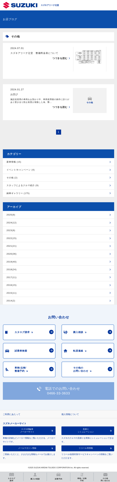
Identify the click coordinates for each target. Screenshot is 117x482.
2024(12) (12, 222)
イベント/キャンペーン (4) (21, 169)
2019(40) (12, 261)
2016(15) (12, 285)
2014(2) (11, 300)
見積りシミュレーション (86, 430)
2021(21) (12, 246)
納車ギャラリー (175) (18, 193)
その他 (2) (12, 177)
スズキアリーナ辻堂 (50, 5)
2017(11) (12, 277)
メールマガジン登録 (27, 448)
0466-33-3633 (58, 393)
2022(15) (12, 238)
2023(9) (11, 230)
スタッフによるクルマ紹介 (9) (23, 185)
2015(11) (12, 293)
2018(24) (12, 269)
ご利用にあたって (11, 414)
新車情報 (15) (14, 162)
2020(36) (12, 254)
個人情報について (70, 414)
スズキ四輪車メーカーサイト (27, 430)
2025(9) (11, 214)
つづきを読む (59, 58)
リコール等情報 (86, 448)
